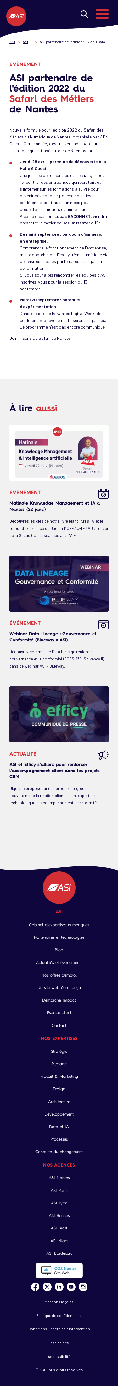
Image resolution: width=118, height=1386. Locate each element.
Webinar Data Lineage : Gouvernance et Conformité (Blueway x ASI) (52, 636)
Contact (59, 1025)
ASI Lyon (59, 1203)
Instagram (83, 1287)
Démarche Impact (59, 1000)
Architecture (59, 1101)
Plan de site (59, 1342)
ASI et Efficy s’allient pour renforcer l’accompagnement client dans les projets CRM (54, 770)
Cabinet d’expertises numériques (59, 924)
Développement (59, 1114)
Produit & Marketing (59, 1076)
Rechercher (84, 14)
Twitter (47, 1287)
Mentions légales (59, 1301)
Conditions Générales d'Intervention (59, 1329)
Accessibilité (59, 1356)
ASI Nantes (59, 1177)
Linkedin (59, 1287)
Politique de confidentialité (59, 1315)
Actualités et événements (59, 962)
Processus (59, 1139)
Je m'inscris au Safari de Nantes (40, 338)
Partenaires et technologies (59, 937)
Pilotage (59, 1064)
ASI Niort (59, 1240)
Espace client (59, 1012)
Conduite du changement (59, 1151)
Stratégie (59, 1051)
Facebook (35, 1287)
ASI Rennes (59, 1215)
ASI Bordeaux (59, 1253)
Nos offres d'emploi (59, 975)
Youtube (71, 1287)
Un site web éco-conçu (59, 987)
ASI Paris (59, 1190)
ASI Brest (59, 1228)
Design (59, 1089)
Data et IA (59, 1126)
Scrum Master (76, 222)
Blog (59, 949)
